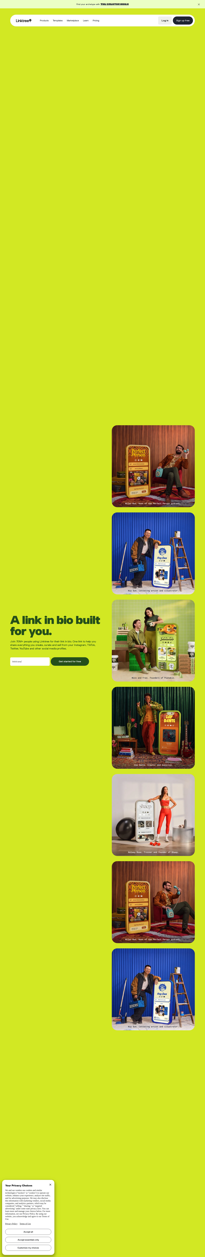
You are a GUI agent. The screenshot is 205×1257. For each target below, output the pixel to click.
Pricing (96, 20)
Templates (58, 20)
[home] (24, 20)
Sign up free (183, 20)
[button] (44, 21)
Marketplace (73, 20)
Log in (165, 20)
